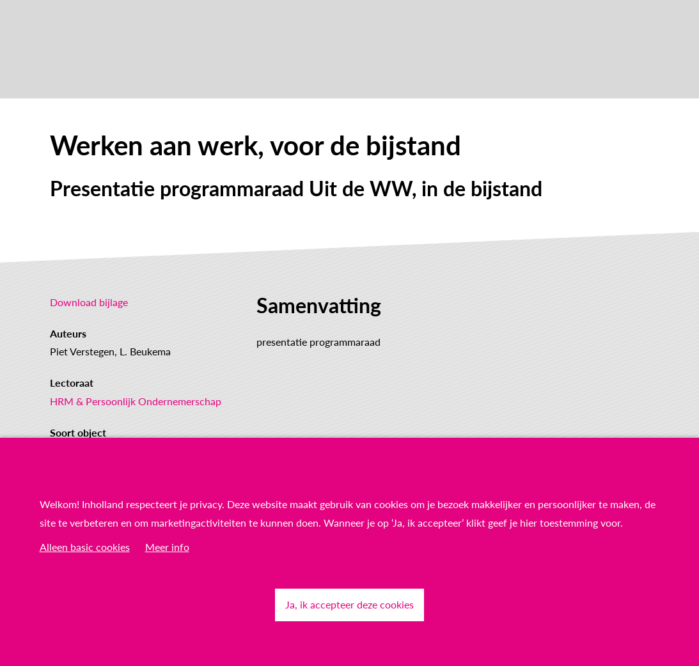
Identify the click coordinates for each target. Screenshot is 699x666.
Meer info (167, 547)
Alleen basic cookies (85, 547)
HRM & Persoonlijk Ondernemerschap (135, 401)
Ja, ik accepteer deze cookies (349, 604)
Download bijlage (89, 302)
